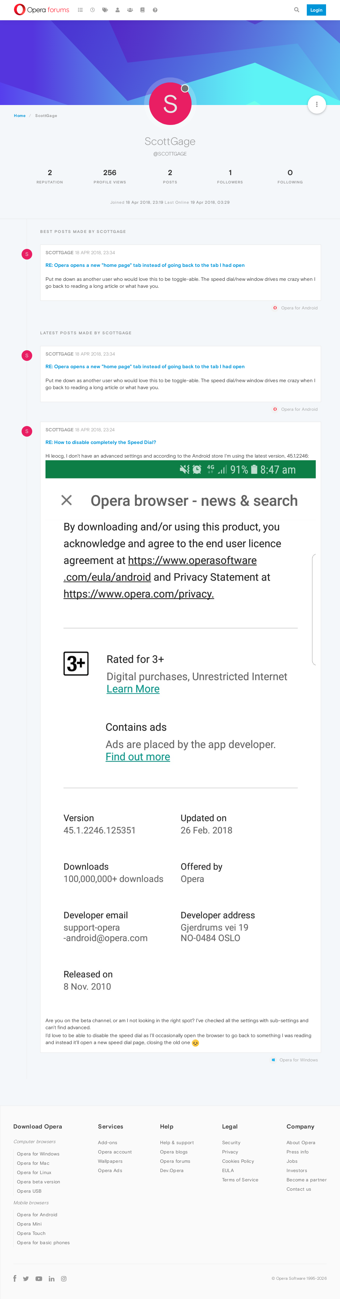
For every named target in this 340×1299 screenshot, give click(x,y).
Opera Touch (31, 1233)
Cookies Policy (238, 1161)
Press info (297, 1151)
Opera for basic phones (43, 1242)
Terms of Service (240, 1179)
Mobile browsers (30, 1203)
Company (300, 1126)
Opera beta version (38, 1181)
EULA (228, 1170)
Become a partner (307, 1179)
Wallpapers (110, 1161)
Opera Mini (29, 1224)
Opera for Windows (38, 1153)
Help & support (177, 1142)
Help (166, 1126)
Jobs (292, 1161)
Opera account (115, 1151)
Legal (230, 1126)
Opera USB (29, 1191)
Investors (297, 1170)
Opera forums (175, 1161)
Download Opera (37, 1126)
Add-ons (107, 1142)
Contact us (299, 1189)
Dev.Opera (172, 1170)
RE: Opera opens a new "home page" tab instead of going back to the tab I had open (145, 265)
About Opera (301, 1142)
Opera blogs (174, 1151)
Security (231, 1142)
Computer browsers (34, 1141)
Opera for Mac (33, 1163)
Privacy (230, 1151)
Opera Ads (110, 1170)
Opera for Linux (34, 1172)
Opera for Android (37, 1214)
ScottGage (59, 252)
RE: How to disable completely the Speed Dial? (100, 442)
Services (110, 1126)
